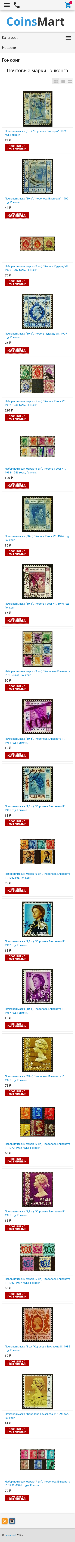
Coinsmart (10, 1535)
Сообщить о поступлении (16, 147)
